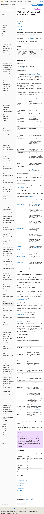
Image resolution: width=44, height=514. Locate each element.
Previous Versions (10, 511)
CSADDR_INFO (31, 169)
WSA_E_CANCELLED (20, 204)
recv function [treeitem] (5, 132)
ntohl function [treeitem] (5, 120)
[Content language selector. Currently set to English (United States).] (6, 509)
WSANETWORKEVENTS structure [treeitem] (7, 325)
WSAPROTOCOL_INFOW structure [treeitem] (7, 349)
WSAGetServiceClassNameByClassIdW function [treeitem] (8, 272)
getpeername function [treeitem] (7, 71)
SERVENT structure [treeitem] (6, 143)
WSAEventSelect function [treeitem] (7, 251)
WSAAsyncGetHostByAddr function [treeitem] (8, 169)
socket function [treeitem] (6, 153)
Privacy (24, 511)
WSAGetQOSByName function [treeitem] (8, 259)
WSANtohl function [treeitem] (6, 334)
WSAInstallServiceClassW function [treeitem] (7, 283)
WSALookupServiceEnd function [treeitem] (7, 300)
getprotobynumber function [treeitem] (8, 75)
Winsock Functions (20, 488)
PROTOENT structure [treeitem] (6, 130)
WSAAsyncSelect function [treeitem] (7, 189)
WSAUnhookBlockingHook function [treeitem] (8, 418)
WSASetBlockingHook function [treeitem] (8, 394)
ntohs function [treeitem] (5, 124)
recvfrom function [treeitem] (6, 134)
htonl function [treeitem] (5, 92)
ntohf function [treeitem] (5, 118)
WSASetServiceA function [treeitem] (7, 401)
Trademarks (9, 513)
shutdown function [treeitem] (6, 147)
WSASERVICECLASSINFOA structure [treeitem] (8, 388)
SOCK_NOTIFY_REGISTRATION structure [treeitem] (8, 150)
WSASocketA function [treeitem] (7, 405)
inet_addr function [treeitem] (6, 101)
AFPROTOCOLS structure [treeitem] (7, 48)
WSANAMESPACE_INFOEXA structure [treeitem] (8, 314)
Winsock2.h (22, 8)
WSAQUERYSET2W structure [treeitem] (8, 361)
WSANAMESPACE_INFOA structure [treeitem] (7, 311)
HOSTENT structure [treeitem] (6, 86)
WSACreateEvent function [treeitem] (7, 216)
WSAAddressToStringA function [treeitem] (8, 162)
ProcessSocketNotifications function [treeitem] (8, 127)
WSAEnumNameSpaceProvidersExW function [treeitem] (8, 237)
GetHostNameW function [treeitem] (7, 69)
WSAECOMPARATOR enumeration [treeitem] (6, 227)
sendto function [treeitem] (6, 141)
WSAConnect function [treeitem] (7, 205)
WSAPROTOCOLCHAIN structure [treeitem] (7, 352)
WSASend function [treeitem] (6, 379)
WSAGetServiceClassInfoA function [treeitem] (7, 262)
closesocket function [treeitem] (6, 54)
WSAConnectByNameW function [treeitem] (7, 213)
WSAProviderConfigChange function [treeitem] (8, 356)
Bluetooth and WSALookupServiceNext (24, 478)
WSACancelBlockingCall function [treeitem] (7, 196)
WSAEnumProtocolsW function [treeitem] (8, 249)
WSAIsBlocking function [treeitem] (7, 288)
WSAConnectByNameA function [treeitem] (7, 210)
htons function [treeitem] (5, 96)
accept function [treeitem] (6, 46)
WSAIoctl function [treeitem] (6, 286)
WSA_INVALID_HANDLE (21, 253)
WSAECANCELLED (32, 212)
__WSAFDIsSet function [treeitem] (7, 44)
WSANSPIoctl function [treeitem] (7, 332)
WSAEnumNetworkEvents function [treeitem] (7, 244)
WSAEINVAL (19, 249)
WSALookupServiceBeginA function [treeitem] (8, 293)
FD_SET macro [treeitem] (5, 61)
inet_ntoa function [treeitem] (6, 103)
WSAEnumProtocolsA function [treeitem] (8, 247)
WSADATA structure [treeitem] (6, 218)
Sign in (41, 1)
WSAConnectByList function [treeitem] (8, 207)
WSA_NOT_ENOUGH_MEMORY (23, 266)
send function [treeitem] (5, 138)
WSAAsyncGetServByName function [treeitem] (8, 183)
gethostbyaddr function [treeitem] (7, 63)
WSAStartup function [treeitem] (7, 409)
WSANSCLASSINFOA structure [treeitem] (8, 328)
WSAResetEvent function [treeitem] (7, 377)
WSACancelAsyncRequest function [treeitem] (7, 192)
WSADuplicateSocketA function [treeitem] (8, 220)
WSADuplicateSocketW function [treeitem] (7, 223)
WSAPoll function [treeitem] (6, 340)
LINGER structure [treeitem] (6, 107)
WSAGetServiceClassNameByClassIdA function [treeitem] (8, 269)
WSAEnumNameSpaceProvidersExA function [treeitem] (8, 234)
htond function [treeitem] (5, 88)
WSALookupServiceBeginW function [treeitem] (8, 297)
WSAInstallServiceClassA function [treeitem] (7, 280)
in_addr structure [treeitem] (6, 98)
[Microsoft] (2, 1)
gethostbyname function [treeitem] (7, 65)
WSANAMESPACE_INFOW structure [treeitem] (7, 321)
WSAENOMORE (33, 231)
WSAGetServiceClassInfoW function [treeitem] (8, 265)
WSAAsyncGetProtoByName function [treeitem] (8, 176)
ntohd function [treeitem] (5, 116)
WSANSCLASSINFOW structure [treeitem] (8, 330)
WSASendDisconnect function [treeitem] (8, 381)
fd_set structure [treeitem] (6, 59)
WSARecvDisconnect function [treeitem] (8, 369)
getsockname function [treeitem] (7, 82)
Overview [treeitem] (4, 42)
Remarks (19, 27)
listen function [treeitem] (5, 109)
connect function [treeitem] (6, 56)
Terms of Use (3, 513)
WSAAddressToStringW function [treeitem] (7, 165)
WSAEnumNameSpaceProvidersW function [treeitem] (8, 241)
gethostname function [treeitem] (7, 67)
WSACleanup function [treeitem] (7, 198)
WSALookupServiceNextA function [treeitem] (7, 304)
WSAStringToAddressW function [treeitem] (7, 414)
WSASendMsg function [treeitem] (7, 383)
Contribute (20, 511)
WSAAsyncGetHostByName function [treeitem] (8, 172)
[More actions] (42, 9)
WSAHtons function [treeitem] (6, 277)
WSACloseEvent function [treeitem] (7, 200)
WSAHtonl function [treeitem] (6, 275)
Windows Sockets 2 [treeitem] (5, 12)
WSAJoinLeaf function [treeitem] (7, 290)
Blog (15, 511)
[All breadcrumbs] (18, 9)
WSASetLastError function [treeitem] (7, 398)
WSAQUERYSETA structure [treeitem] (8, 363)
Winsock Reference (20, 490)
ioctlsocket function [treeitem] (6, 105)
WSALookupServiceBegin (34, 34)
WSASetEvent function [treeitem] (7, 396)
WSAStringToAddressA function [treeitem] (8, 411)
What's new (34, 4)
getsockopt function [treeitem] (6, 84)
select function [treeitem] (5, 136)
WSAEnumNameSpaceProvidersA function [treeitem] (8, 230)
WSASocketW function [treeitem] (7, 407)
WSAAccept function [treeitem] (7, 160)
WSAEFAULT (19, 179)
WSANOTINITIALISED (21, 256)
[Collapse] (14, 8)
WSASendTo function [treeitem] (7, 385)
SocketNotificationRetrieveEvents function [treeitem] (8, 156)
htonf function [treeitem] (5, 90)
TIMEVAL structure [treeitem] (6, 158)
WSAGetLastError (30, 196)
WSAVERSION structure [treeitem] (7, 420)
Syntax (19, 23)
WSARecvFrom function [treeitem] (7, 371)
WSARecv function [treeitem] (6, 367)
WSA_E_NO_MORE (20, 228)
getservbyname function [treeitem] (7, 77)
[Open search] (38, 2)
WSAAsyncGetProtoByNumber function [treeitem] (8, 179)
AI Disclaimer (3, 511)
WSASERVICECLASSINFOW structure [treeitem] (8, 392)
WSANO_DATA (20, 262)
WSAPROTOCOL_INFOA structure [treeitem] (7, 345)
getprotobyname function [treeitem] (7, 73)
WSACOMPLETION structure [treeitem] (8, 202)
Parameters (20, 24)
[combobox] (7, 10)
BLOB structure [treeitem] (6, 52)
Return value (20, 26)
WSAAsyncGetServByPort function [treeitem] (7, 186)
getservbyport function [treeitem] (7, 80)
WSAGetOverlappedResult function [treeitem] (7, 256)
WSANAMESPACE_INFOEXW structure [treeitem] (8, 318)
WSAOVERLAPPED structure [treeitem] (8, 338)
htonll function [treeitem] (5, 94)
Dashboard (40, 4)
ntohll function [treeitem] (5, 122)
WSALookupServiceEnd (37, 204)
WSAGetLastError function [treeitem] (7, 253)
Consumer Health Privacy (32, 511)
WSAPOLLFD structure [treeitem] (7, 342)
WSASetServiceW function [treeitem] (7, 403)
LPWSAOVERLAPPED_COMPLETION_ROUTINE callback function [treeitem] (8, 113)
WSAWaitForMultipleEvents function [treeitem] (8, 423)
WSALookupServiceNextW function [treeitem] (7, 307)
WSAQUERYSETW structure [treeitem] (8, 365)
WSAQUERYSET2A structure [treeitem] (8, 358)
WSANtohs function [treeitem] (6, 336)
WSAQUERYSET (31, 38)
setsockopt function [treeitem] (6, 145)
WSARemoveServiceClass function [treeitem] (7, 374)
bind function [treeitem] (5, 50)
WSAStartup (33, 258)
